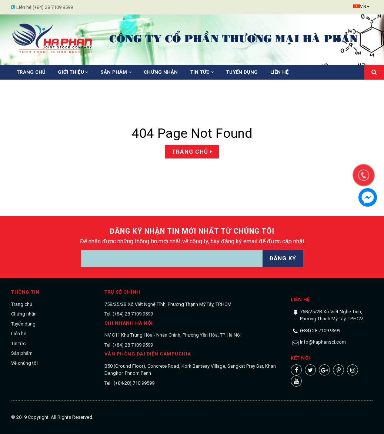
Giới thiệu (73, 72)
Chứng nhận (161, 72)
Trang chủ (31, 72)
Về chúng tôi (24, 363)
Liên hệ (279, 72)
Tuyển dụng (242, 72)
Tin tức (202, 72)
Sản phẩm (115, 72)
